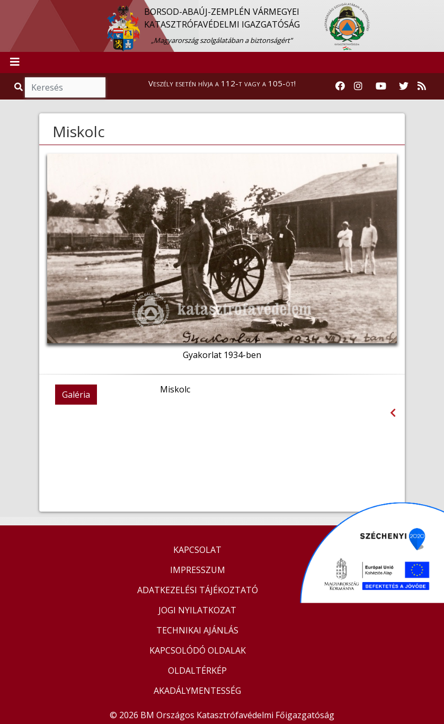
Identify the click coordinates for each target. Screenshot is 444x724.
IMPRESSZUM (197, 570)
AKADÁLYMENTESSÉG (197, 690)
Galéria (76, 394)
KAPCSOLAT (197, 550)
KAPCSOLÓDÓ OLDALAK (197, 650)
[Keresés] (65, 87)
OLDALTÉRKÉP (197, 670)
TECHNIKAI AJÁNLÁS (197, 630)
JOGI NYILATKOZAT (197, 610)
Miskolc (78, 131)
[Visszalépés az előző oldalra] (393, 413)
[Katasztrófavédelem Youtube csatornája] (381, 86)
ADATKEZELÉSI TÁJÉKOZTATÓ (197, 590)
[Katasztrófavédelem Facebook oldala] (340, 86)
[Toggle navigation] (15, 62)
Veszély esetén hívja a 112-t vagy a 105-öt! (222, 83)
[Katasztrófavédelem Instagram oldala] (358, 86)
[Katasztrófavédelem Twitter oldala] (404, 86)
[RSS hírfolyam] (421, 86)
